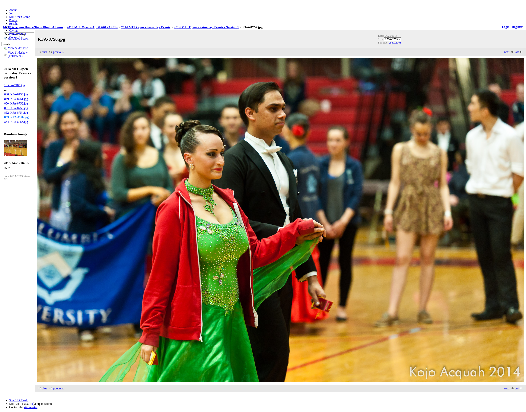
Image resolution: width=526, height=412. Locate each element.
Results (13, 23)
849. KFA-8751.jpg (16, 99)
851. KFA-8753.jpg (16, 108)
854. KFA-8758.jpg (16, 121)
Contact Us (16, 37)
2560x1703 (395, 42)
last (517, 52)
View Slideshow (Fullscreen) (18, 54)
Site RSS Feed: (18, 400)
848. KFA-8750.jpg (16, 94)
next (506, 52)
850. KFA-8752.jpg (16, 103)
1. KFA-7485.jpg (14, 85)
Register (517, 27)
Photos (13, 20)
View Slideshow (18, 48)
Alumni (13, 27)
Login (505, 27)
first (44, 52)
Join (11, 13)
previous (58, 52)
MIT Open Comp (19, 16)
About (13, 10)
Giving (13, 30)
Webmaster (30, 407)
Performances (17, 34)
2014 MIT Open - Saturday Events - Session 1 (206, 27)
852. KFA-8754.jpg (16, 112)
